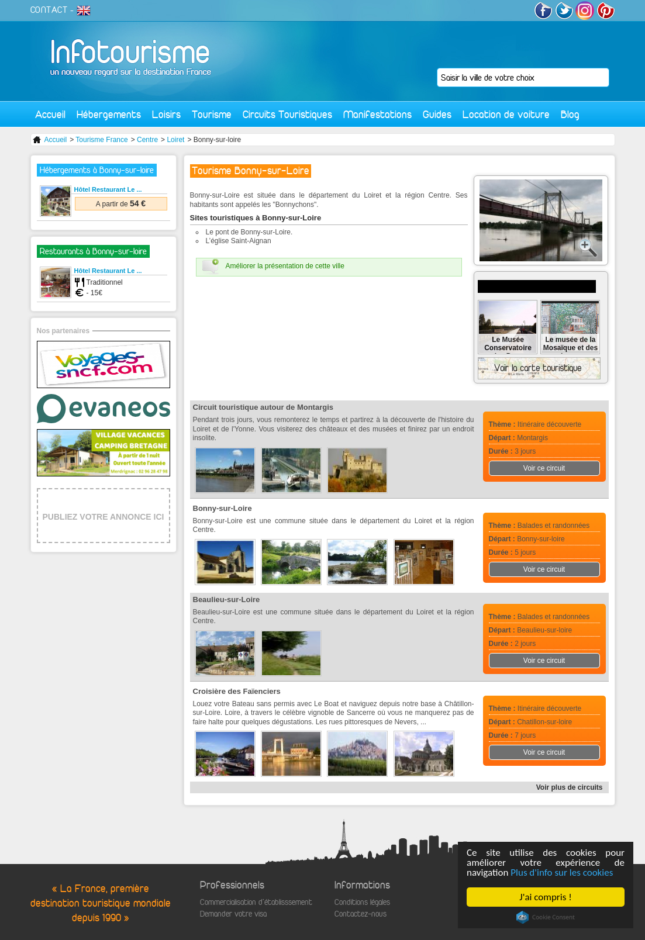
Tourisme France (101, 140)
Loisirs (166, 114)
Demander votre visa (233, 914)
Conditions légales (362, 902)
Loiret (175, 140)
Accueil (50, 114)
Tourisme (212, 114)
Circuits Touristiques (287, 114)
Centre (147, 140)
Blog (570, 114)
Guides (437, 114)
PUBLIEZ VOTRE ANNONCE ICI (103, 516)
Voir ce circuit (544, 468)
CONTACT (49, 10)
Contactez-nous (360, 914)
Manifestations (377, 114)
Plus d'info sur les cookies (562, 872)
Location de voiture (506, 114)
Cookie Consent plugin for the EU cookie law (545, 917)
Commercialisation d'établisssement (256, 902)
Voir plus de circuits (569, 787)
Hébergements (109, 114)
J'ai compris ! (546, 897)
